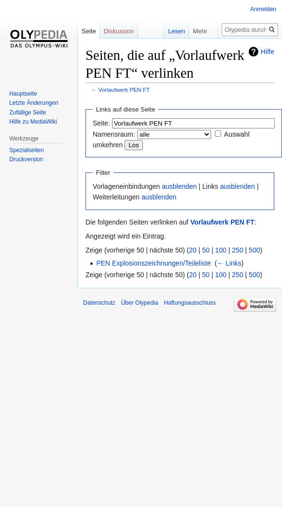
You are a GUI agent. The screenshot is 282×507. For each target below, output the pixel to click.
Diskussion (119, 31)
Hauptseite (23, 93)
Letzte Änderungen (33, 102)
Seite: (101, 123)
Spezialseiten (26, 150)
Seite (89, 31)
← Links (229, 263)
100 (220, 250)
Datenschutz (99, 302)
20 (193, 250)
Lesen (169, 31)
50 (206, 250)
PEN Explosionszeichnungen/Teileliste (153, 263)
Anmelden (263, 9)
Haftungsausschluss (189, 302)
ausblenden (179, 186)
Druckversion (26, 159)
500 (254, 250)
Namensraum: (114, 134)
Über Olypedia (139, 302)
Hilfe (267, 52)
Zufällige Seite (27, 112)
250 (237, 250)
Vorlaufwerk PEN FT (124, 89)
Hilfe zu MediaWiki (33, 121)
